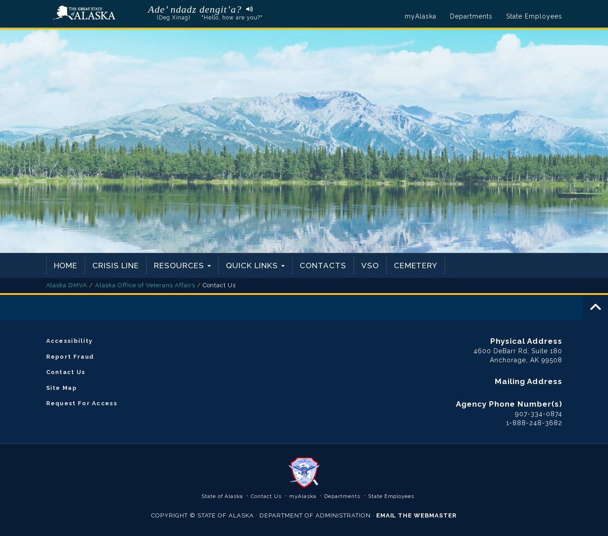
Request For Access (81, 403)
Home (66, 265)
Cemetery (416, 265)
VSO (370, 265)
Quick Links (255, 265)
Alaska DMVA (67, 285)
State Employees (534, 16)
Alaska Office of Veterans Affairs (145, 285)
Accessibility (69, 340)
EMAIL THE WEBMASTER (416, 515)
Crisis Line (115, 265)
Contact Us (66, 372)
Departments (471, 16)
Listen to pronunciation (247, 9)
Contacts (323, 265)
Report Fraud (70, 356)
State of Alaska (84, 12)
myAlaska (420, 16)
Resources (182, 265)
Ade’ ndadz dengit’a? (195, 9)
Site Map (61, 387)
